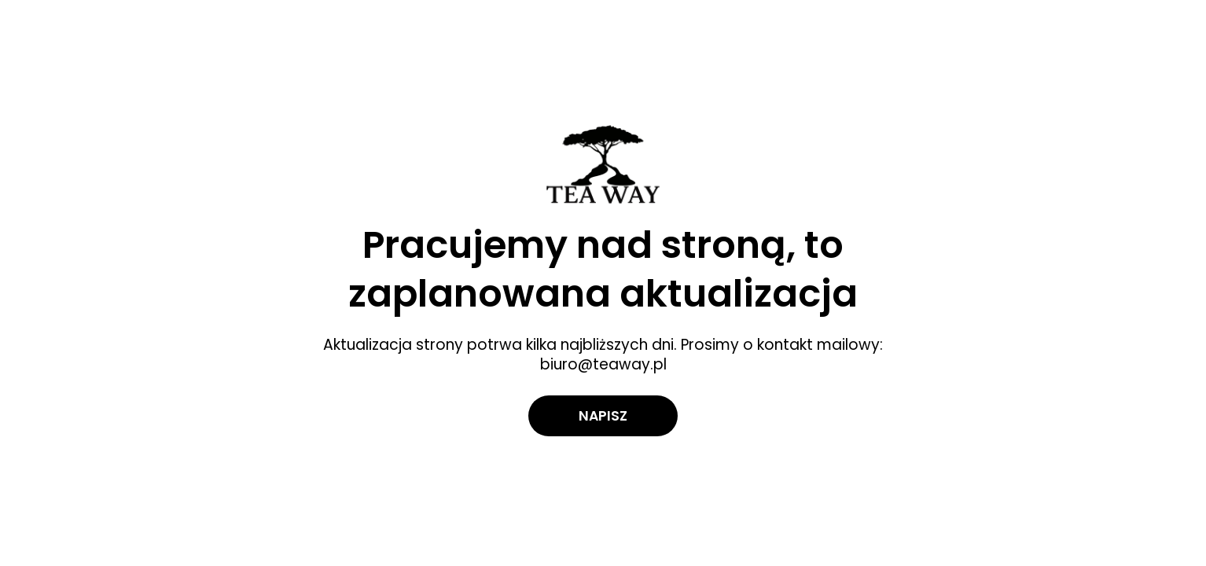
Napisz (603, 415)
